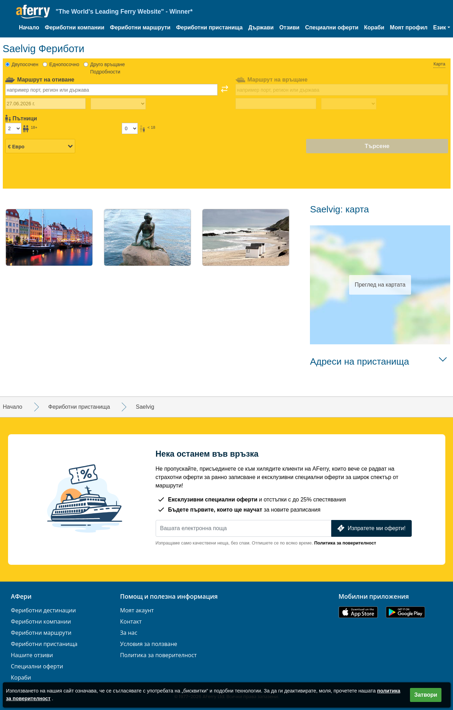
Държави (261, 27)
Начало (29, 27)
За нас (128, 633)
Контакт (131, 622)
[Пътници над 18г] (13, 128)
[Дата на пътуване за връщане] (275, 103)
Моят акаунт (137, 610)
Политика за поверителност (345, 543)
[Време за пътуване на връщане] (348, 104)
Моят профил (409, 27)
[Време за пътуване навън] (118, 104)
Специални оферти (332, 27)
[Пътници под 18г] (130, 128)
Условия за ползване (148, 644)
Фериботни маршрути (140, 27)
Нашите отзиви (32, 655)
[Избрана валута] (40, 146)
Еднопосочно (64, 64)
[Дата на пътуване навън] (45, 103)
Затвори (425, 695)
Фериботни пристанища (209, 27)
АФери (21, 596)
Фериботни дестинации (43, 610)
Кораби (374, 27)
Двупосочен (25, 64)
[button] (441, 28)
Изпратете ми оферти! (370, 528)
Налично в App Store (358, 612)
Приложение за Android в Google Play (405, 612)
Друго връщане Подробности (107, 68)
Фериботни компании (74, 27)
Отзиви (289, 27)
